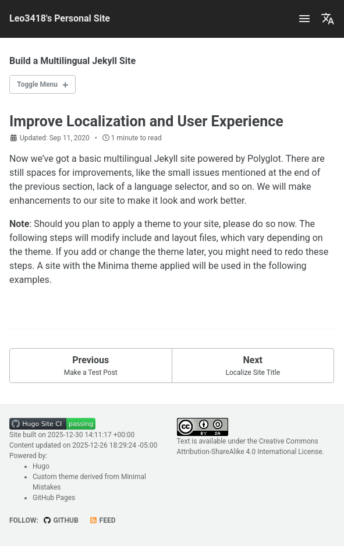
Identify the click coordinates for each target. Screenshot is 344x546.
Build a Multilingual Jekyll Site (72, 60)
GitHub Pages (54, 498)
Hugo (41, 466)
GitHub (61, 520)
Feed (102, 520)
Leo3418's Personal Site (59, 18)
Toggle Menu (37, 84)
